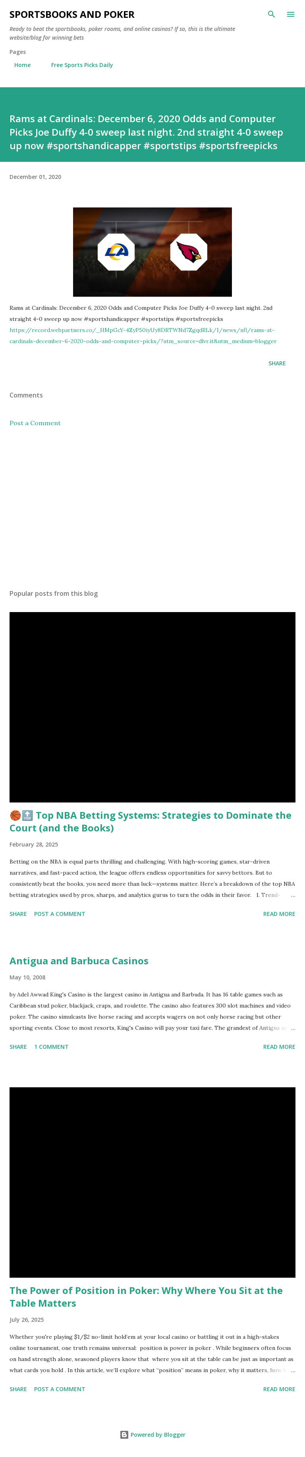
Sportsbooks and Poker (72, 14)
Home (18, 65)
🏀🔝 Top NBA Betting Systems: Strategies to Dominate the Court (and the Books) (150, 821)
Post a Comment (35, 423)
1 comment (51, 1046)
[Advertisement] (152, 508)
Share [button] (277, 363)
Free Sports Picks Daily (77, 65)
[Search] (271, 14)
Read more (279, 914)
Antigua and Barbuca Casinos (79, 960)
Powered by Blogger (152, 1434)
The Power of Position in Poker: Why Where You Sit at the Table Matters (146, 1296)
